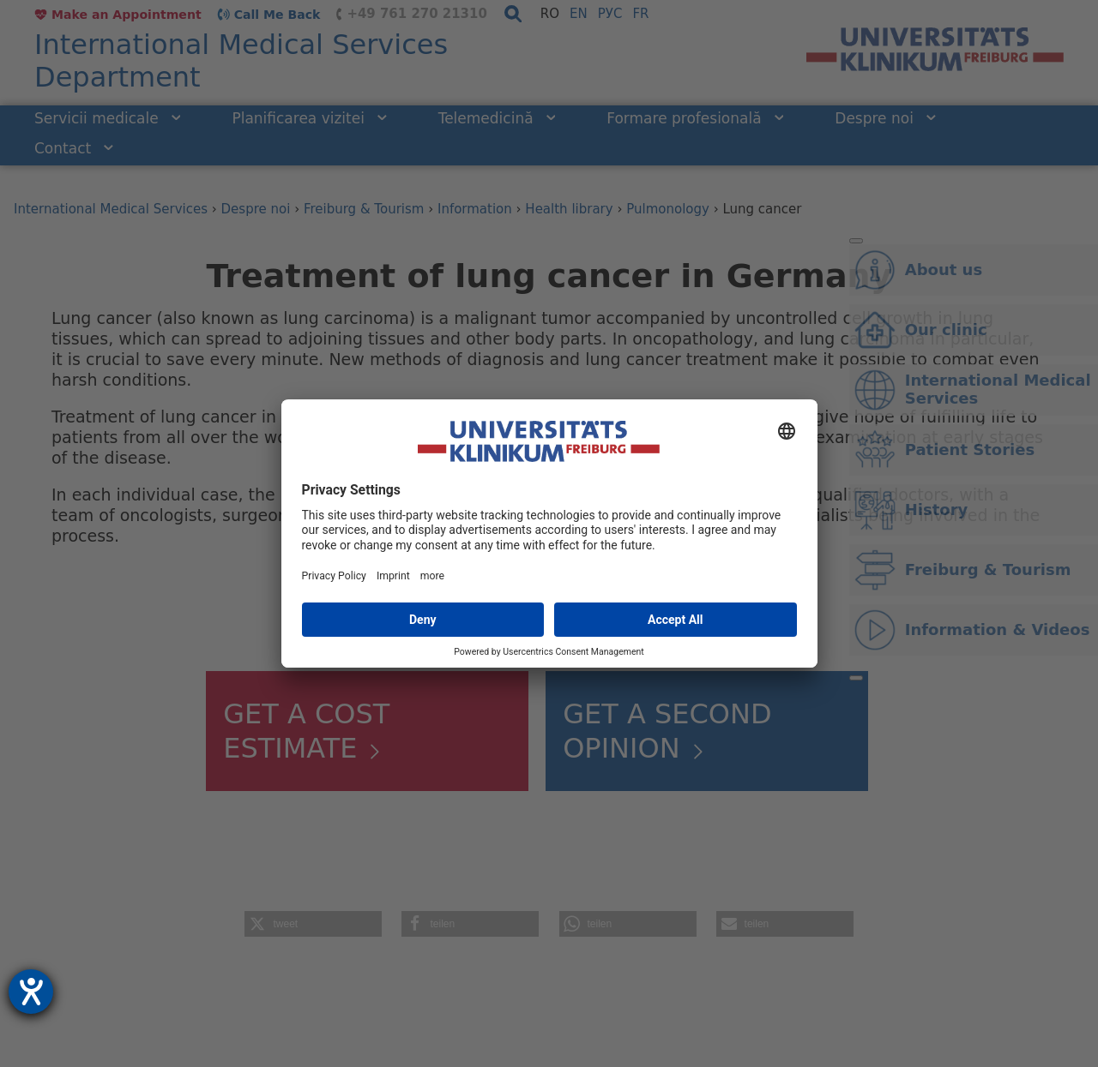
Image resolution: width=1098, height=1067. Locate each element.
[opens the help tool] (31, 991)
